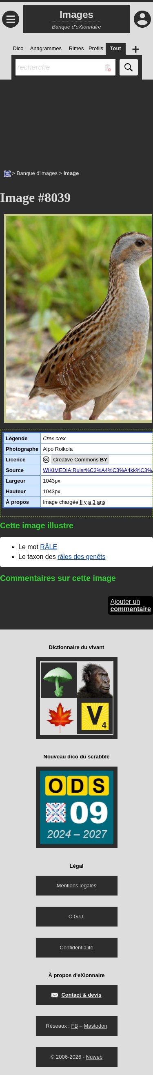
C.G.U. (77, 916)
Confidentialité (76, 947)
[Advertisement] (76, 120)
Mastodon (95, 1026)
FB (74, 1026)
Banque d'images (37, 173)
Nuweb (94, 1057)
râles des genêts (81, 556)
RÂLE (48, 546)
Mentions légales (77, 885)
